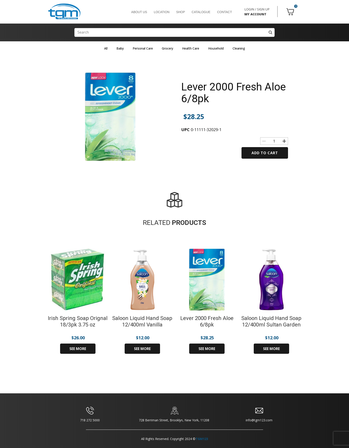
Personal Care (143, 48)
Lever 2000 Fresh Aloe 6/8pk (233, 92)
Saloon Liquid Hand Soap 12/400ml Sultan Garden (271, 321)
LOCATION (162, 12)
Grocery (167, 48)
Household (216, 48)
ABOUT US (139, 12)
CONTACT (224, 12)
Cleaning (239, 48)
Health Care (190, 48)
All (106, 48)
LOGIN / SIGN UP (257, 9)
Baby (120, 48)
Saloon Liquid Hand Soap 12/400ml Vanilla (142, 321)
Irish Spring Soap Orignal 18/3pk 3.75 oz (78, 321)
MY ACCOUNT (255, 14)
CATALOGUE (201, 12)
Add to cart (265, 152)
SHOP (180, 12)
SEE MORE (77, 348)
